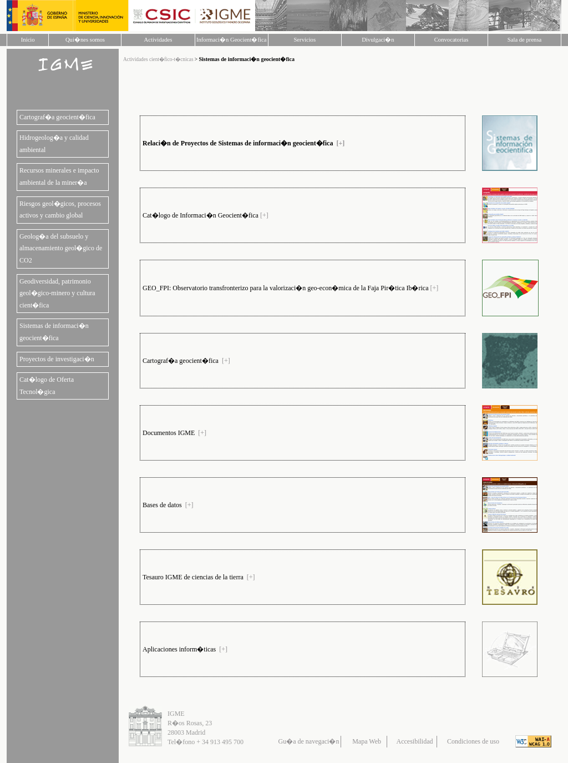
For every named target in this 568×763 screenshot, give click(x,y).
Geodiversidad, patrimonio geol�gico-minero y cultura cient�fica (57, 293)
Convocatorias (451, 40)
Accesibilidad (415, 741)
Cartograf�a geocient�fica (57, 117)
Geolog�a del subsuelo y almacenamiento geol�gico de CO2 (60, 248)
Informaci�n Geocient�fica (231, 40)
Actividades (158, 40)
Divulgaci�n (378, 40)
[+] (340, 143)
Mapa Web (366, 741)
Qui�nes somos (85, 40)
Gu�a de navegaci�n (308, 741)
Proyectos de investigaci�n (56, 359)
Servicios (304, 40)
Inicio (28, 40)
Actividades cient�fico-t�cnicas (159, 59)
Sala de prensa (525, 40)
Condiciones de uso (473, 741)
